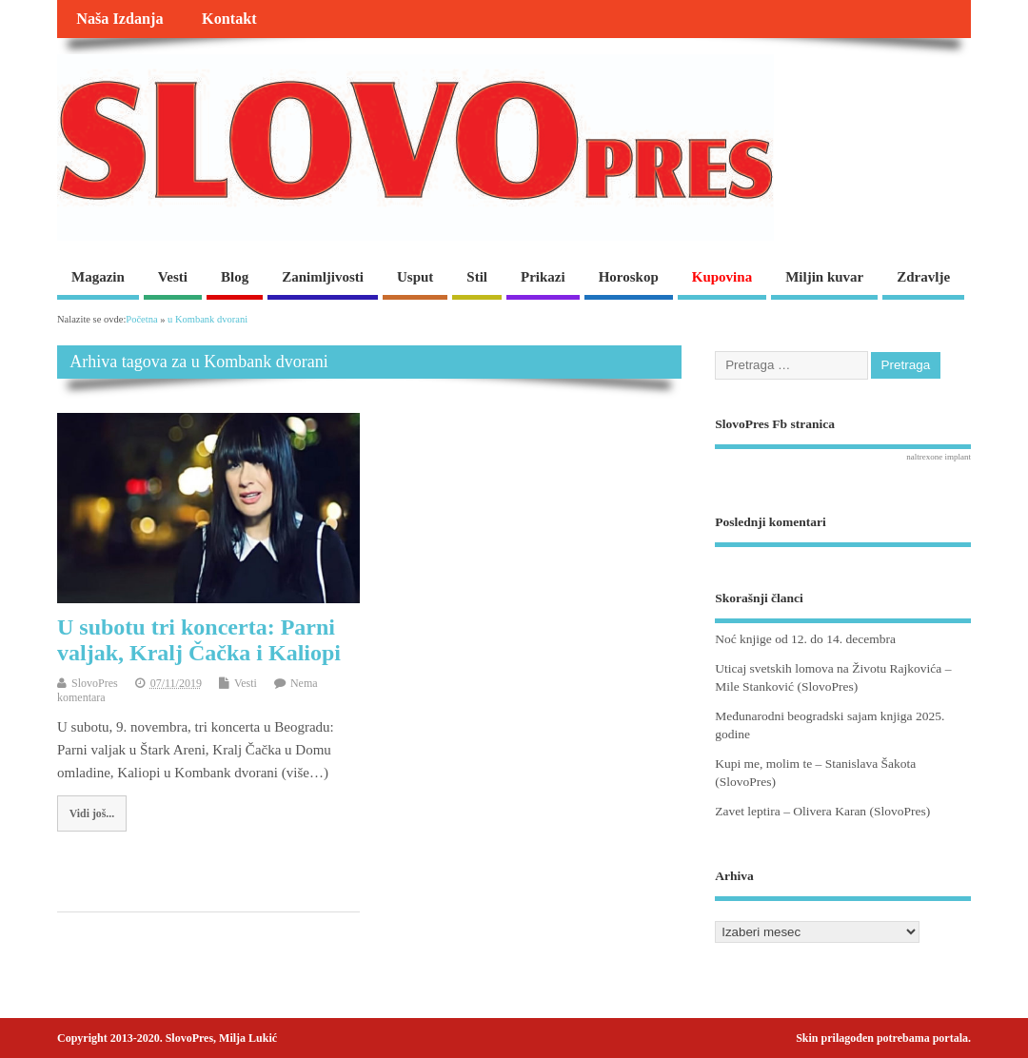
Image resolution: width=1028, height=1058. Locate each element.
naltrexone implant (938, 456)
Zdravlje (923, 276)
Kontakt (229, 19)
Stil (476, 276)
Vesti (173, 276)
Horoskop (629, 276)
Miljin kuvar (824, 276)
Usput (415, 276)
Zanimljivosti (323, 276)
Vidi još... (91, 813)
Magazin (98, 276)
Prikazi (543, 276)
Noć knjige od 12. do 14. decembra (805, 639)
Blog (234, 276)
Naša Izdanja (119, 19)
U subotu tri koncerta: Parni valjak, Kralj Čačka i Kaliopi (199, 639)
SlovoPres (94, 683)
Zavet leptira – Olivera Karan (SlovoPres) (822, 811)
